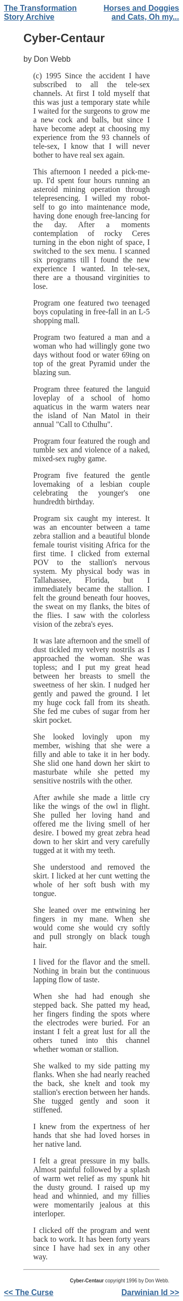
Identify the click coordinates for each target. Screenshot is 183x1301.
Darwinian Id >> (150, 1292)
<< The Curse (28, 1292)
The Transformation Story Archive (40, 12)
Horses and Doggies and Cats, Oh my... (141, 12)
